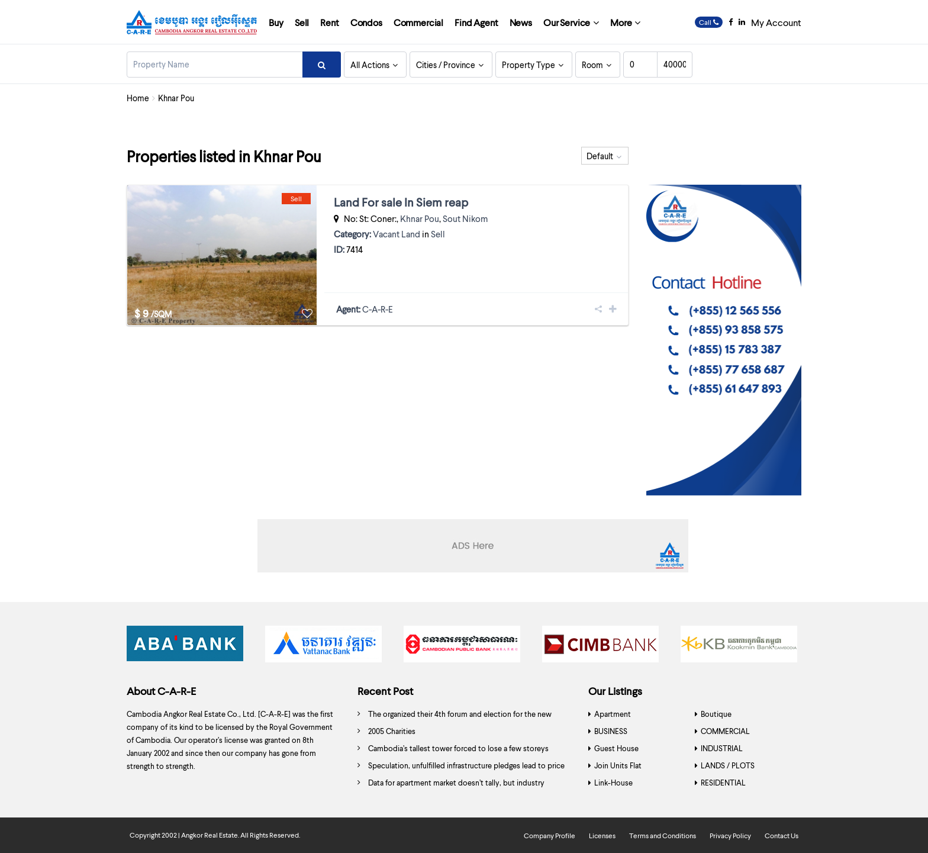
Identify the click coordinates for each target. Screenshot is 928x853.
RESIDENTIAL (723, 782)
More (620, 22)
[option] (187, 647)
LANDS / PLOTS (728, 765)
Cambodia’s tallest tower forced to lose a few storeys (458, 748)
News (521, 22)
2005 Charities (391, 731)
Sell (302, 22)
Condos (366, 22)
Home (138, 98)
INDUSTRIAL (722, 748)
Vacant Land (396, 233)
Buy (276, 22)
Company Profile (549, 835)
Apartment (612, 714)
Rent (329, 22)
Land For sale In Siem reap (401, 202)
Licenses (602, 835)
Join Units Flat (618, 765)
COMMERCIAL (725, 731)
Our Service (566, 22)
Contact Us (781, 835)
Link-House (613, 782)
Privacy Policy (730, 835)
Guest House (616, 748)
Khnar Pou (419, 218)
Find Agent (476, 22)
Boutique (716, 714)
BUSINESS (610, 731)
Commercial (418, 22)
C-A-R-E (377, 309)
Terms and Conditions (662, 835)
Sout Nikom (465, 218)
